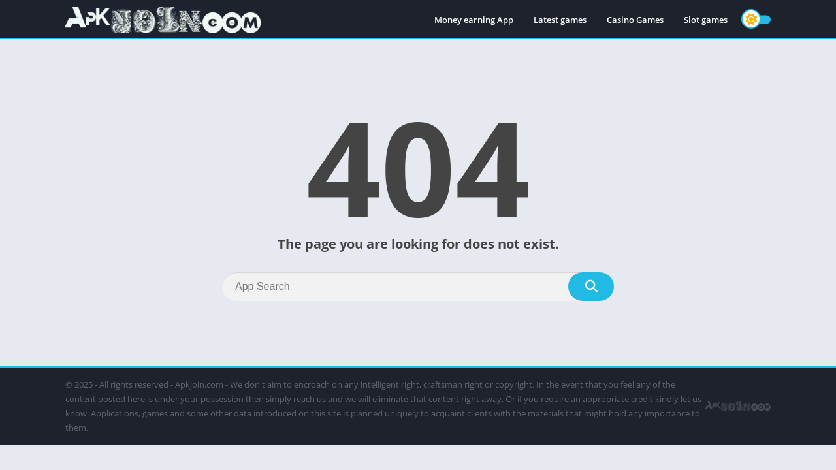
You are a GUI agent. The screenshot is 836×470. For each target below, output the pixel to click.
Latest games (560, 19)
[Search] (418, 286)
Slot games (706, 19)
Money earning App (473, 19)
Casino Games (635, 19)
